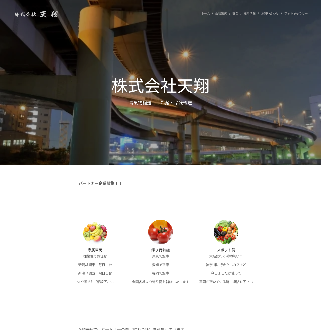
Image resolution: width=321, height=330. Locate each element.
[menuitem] (204, 13)
